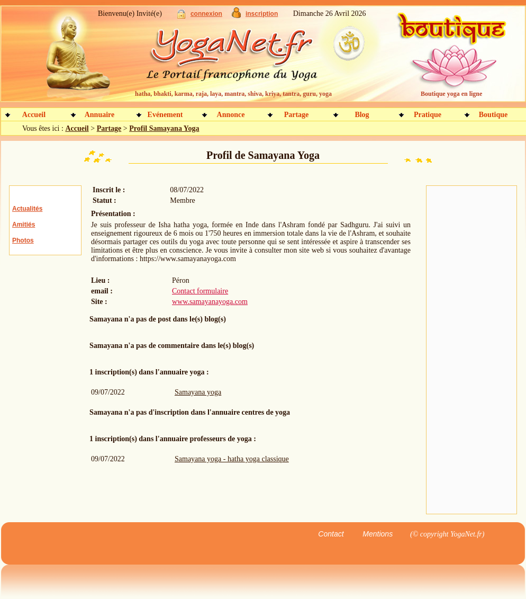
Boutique (493, 115)
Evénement (165, 115)
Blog (362, 115)
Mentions (377, 534)
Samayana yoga (198, 392)
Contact (330, 534)
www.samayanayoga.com (210, 302)
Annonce (231, 115)
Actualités (27, 208)
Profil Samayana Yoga (164, 128)
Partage (296, 115)
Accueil (34, 115)
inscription (262, 13)
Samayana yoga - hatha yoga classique (232, 459)
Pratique (427, 115)
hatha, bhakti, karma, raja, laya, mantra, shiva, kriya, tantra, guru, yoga (233, 93)
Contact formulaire (200, 291)
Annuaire (100, 115)
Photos (23, 240)
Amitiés (23, 224)
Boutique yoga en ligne (451, 93)
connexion (206, 13)
